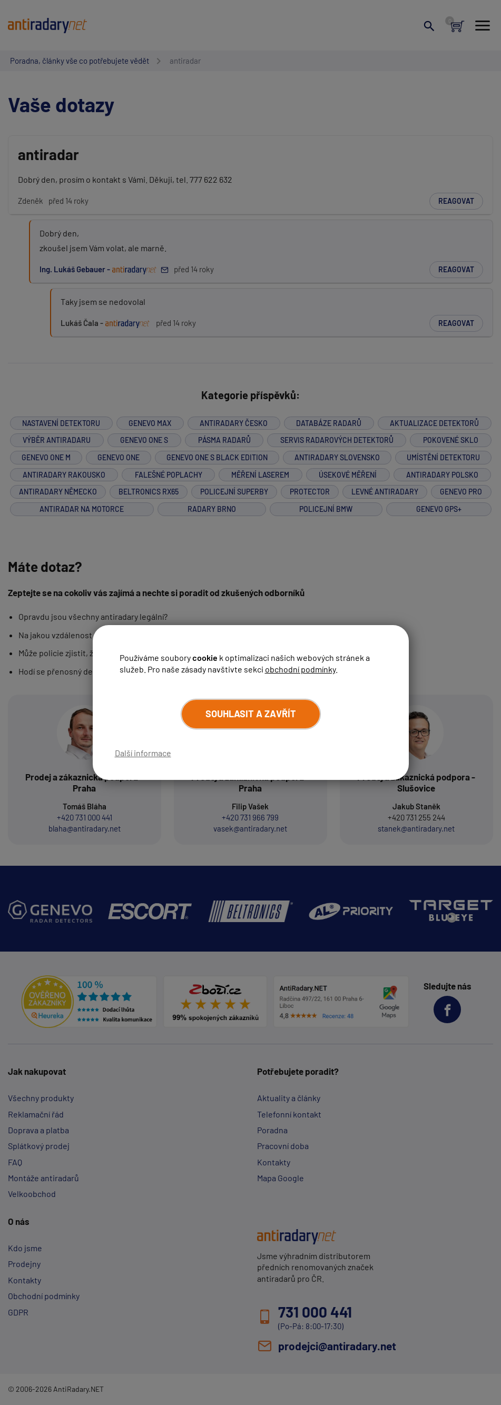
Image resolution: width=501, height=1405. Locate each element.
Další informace (143, 753)
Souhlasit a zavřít (250, 713)
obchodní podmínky (300, 669)
